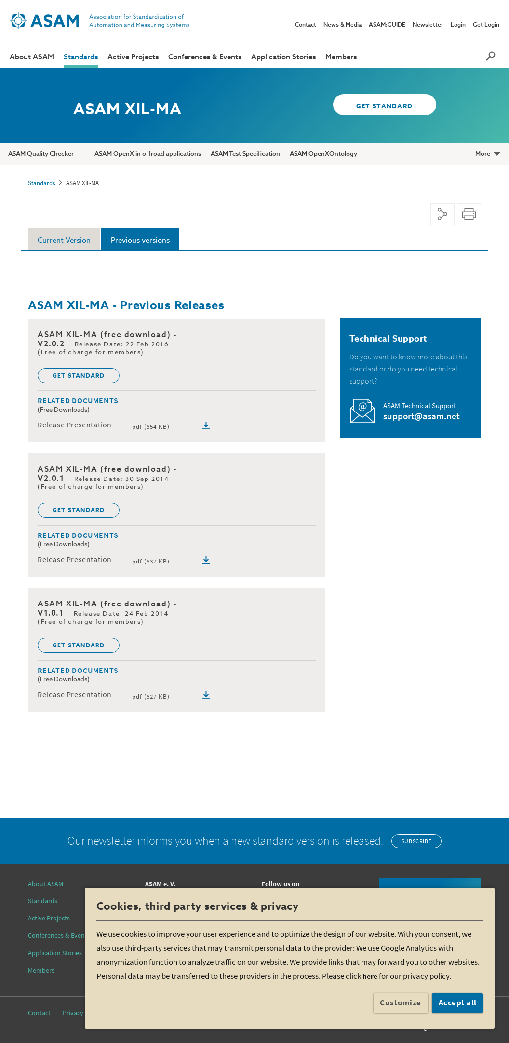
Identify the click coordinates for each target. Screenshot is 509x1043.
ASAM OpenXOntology (323, 154)
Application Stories (283, 57)
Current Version (64, 240)
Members (341, 57)
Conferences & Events (204, 57)
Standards (81, 57)
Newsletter (428, 25)
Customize (400, 1002)
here (369, 976)
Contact (305, 25)
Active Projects (133, 57)
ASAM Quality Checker (41, 154)
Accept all (458, 1002)
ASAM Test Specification (245, 154)
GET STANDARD (380, 106)
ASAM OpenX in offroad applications (147, 154)
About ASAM (32, 57)
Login (458, 25)
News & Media (342, 25)
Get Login (486, 25)
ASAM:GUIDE (387, 25)
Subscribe (416, 841)
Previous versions (140, 240)
